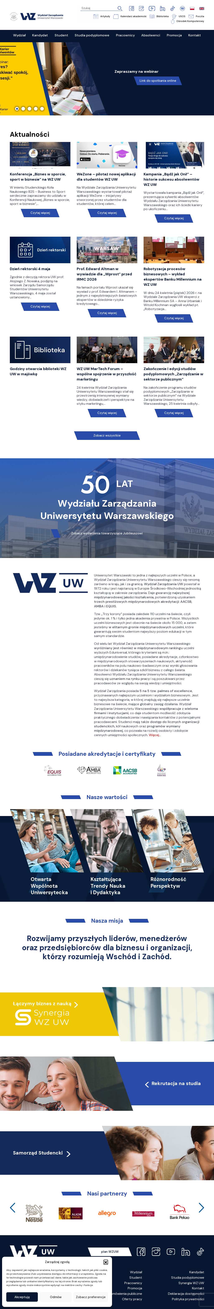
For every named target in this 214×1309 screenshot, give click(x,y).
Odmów (56, 1297)
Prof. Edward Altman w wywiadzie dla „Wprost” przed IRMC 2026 (104, 274)
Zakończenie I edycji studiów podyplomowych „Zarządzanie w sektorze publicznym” (173, 374)
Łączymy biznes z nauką (42, 1003)
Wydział (136, 1272)
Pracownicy (133, 1283)
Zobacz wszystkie (107, 435)
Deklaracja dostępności (186, 1293)
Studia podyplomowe (187, 1277)
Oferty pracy (132, 1299)
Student (135, 1277)
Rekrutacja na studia (172, 1083)
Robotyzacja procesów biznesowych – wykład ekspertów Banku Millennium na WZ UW (173, 276)
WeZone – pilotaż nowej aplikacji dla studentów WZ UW (106, 177)
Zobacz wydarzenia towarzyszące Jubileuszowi (107, 533)
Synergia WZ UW (191, 1283)
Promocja (135, 1288)
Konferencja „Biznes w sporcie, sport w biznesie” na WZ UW (38, 177)
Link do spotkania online (158, 81)
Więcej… (155, 735)
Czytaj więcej (40, 213)
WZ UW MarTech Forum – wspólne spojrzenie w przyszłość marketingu (106, 374)
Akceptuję (22, 1297)
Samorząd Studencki (42, 1153)
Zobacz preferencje (91, 1297)
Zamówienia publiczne (125, 1293)
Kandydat (196, 1272)
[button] (106, 1262)
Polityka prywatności (188, 1299)
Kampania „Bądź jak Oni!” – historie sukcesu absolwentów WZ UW (171, 179)
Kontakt (198, 1288)
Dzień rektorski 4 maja (30, 268)
